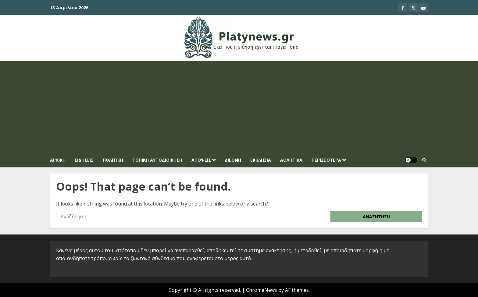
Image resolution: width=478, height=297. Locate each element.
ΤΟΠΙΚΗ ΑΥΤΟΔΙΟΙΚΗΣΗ (157, 160)
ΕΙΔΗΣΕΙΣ (84, 160)
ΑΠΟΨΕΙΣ (201, 160)
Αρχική (58, 160)
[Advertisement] (239, 106)
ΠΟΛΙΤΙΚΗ (113, 160)
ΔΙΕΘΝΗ (233, 160)
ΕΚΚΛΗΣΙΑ (260, 160)
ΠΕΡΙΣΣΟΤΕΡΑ (326, 160)
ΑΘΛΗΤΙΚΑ (291, 160)
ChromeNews (261, 290)
